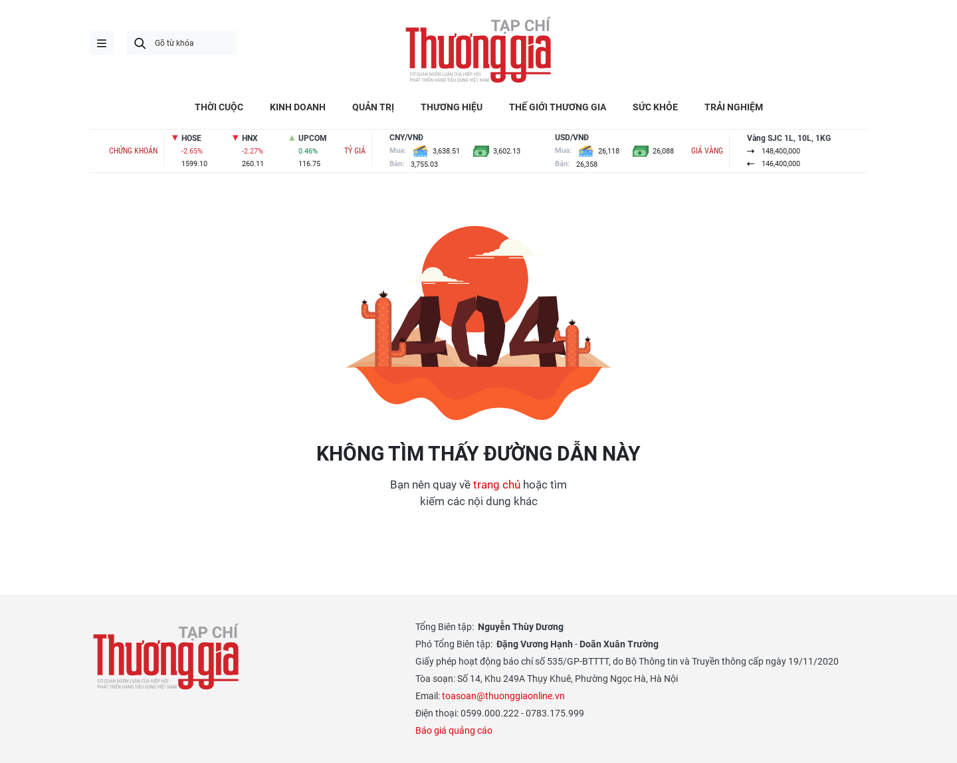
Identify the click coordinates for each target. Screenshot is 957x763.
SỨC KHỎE (655, 107)
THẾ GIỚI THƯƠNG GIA (557, 107)
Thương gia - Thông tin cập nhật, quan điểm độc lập (478, 49)
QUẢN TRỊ (373, 107)
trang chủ (496, 484)
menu (102, 43)
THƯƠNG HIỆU (451, 107)
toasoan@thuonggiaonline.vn (503, 696)
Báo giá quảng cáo (453, 730)
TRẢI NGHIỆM (733, 107)
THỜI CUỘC (219, 107)
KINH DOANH (298, 107)
